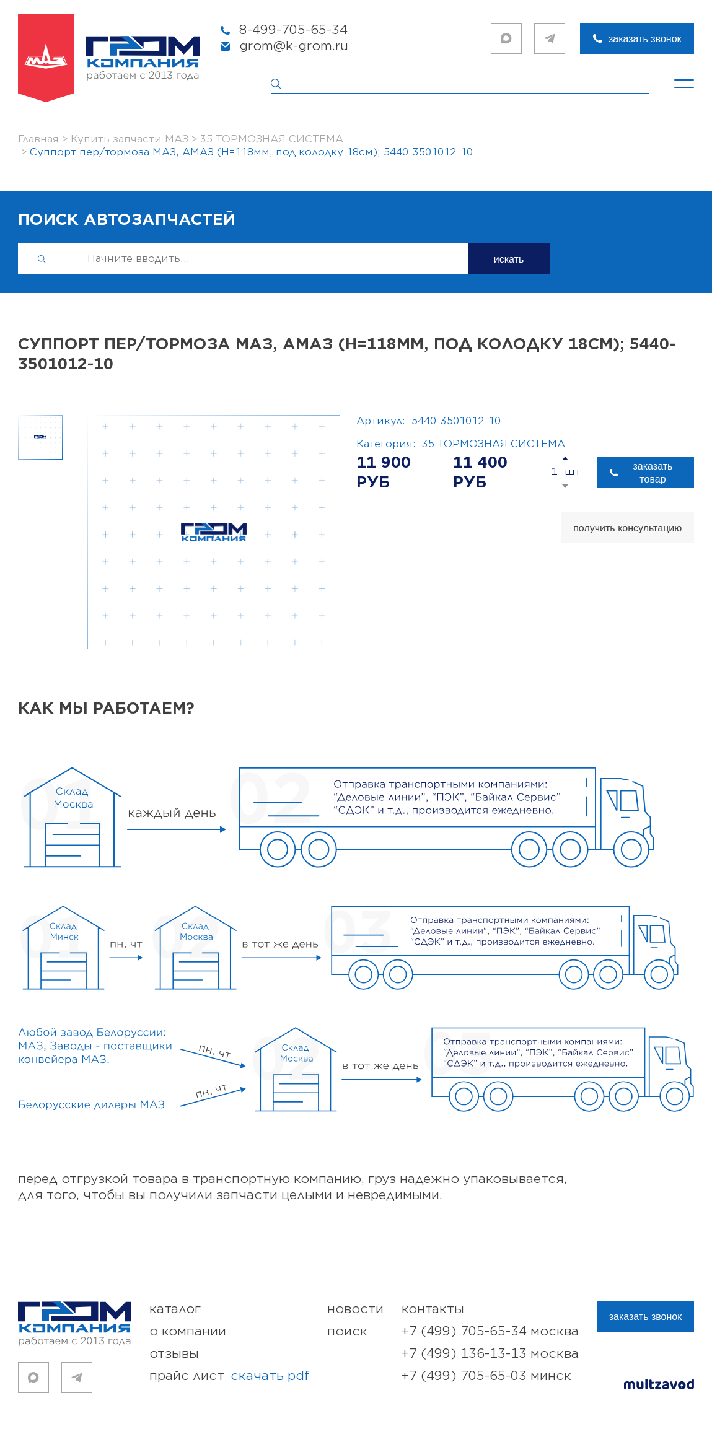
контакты (433, 1309)
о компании (187, 1331)
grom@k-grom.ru (293, 46)
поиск (347, 1331)
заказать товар (653, 472)
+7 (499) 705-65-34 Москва (490, 1331)
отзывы (174, 1353)
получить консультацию (627, 528)
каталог (175, 1309)
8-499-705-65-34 (293, 30)
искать (509, 259)
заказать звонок (645, 38)
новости (355, 1309)
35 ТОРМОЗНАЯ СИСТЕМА (493, 444)
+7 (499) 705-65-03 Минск (486, 1376)
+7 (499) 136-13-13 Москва (490, 1353)
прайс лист (229, 1376)
